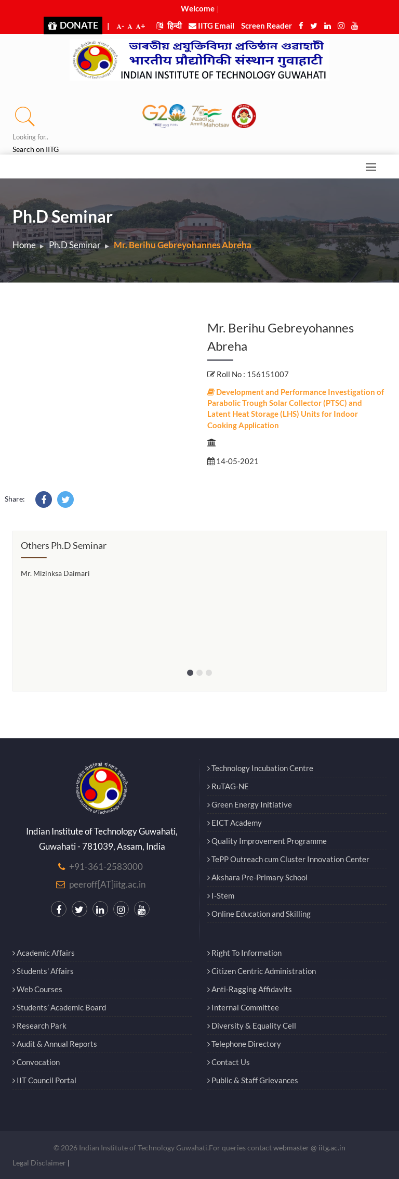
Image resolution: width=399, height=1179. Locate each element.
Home (24, 244)
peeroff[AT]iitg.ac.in (107, 884)
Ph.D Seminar (75, 244)
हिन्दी (169, 25)
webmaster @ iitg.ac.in (309, 1147)
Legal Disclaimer (39, 1162)
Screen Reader (266, 25)
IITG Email (211, 25)
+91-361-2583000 (106, 866)
